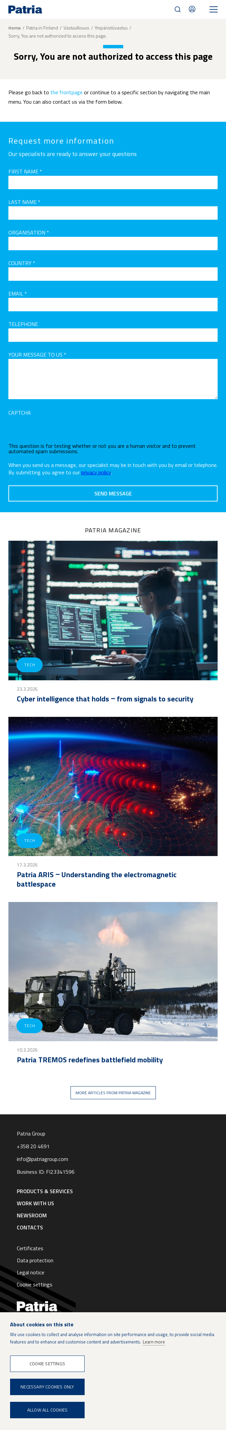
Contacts (192, 9)
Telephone (23, 324)
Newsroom (32, 1215)
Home (14, 28)
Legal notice (30, 1272)
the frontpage (66, 92)
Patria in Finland (42, 27)
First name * (25, 171)
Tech (29, 664)
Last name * (24, 202)
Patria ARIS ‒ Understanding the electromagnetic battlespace (97, 879)
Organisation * (28, 232)
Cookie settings (34, 1284)
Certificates (30, 1248)
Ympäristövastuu (111, 27)
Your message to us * (37, 355)
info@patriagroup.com (42, 1159)
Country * (21, 263)
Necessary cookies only (47, 1386)
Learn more (154, 1341)
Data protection (35, 1260)
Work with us (35, 1203)
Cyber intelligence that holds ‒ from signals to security (105, 698)
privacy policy (96, 472)
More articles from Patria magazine (113, 1093)
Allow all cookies (47, 1410)
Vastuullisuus (76, 27)
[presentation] (59, 430)
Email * (17, 293)
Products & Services (45, 1191)
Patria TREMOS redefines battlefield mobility (90, 1059)
